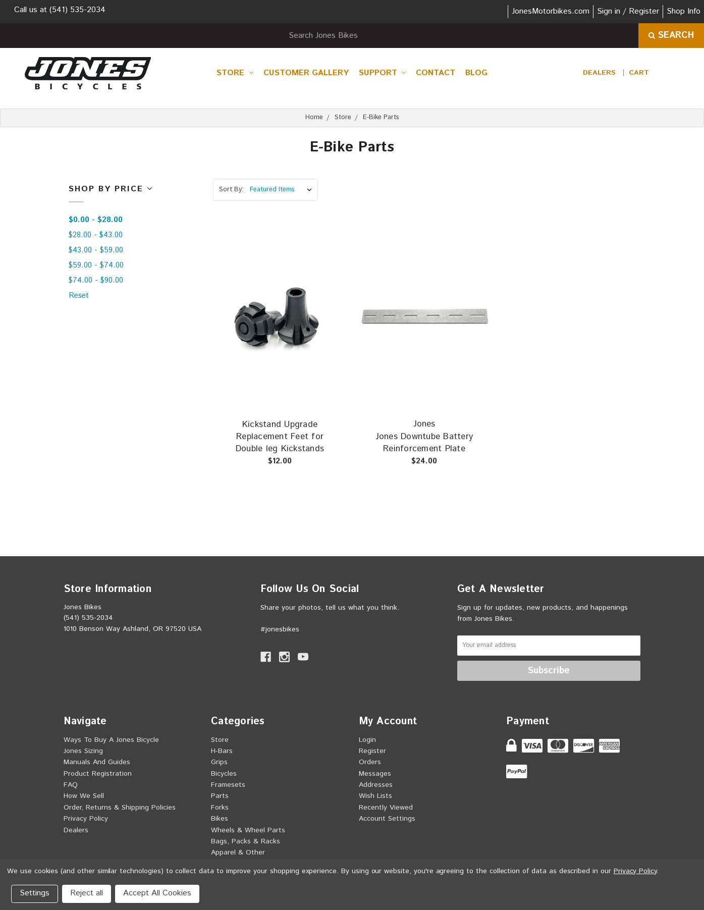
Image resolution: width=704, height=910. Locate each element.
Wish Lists (375, 796)
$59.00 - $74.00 (96, 265)
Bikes (219, 819)
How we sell (84, 796)
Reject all (86, 893)
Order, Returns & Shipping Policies (120, 807)
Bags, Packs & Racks (245, 841)
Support (382, 73)
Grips (219, 762)
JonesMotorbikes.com (550, 11)
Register (372, 751)
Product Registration (98, 774)
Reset (79, 295)
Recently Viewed (386, 807)
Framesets (228, 785)
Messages (375, 774)
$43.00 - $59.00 (96, 250)
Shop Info (683, 11)
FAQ (71, 785)
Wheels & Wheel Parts (248, 830)
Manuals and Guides (97, 762)
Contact (435, 73)
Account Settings (387, 819)
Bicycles (224, 774)
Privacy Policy (86, 819)
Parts (220, 796)
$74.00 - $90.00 (96, 280)
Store (234, 73)
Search (671, 35)
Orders (370, 762)
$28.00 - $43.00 (96, 235)
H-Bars (222, 751)
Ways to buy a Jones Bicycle (111, 740)
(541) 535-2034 (77, 10)
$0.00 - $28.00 (96, 220)
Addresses (376, 785)
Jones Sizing (83, 751)
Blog (476, 73)
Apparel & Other (238, 852)
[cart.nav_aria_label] (639, 72)
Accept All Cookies (157, 893)
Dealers (599, 72)
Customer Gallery (306, 73)
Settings (34, 893)
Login (367, 740)
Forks (220, 807)
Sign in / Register (628, 11)
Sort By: (231, 189)
